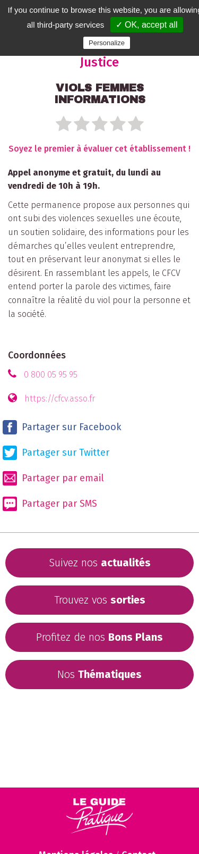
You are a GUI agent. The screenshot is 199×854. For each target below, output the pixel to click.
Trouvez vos (99, 599)
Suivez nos (100, 562)
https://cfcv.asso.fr (59, 398)
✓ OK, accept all (147, 24)
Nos (99, 674)
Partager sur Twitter (56, 453)
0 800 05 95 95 (50, 375)
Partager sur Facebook (62, 427)
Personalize (107, 43)
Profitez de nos (99, 637)
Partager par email (53, 478)
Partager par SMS (50, 504)
